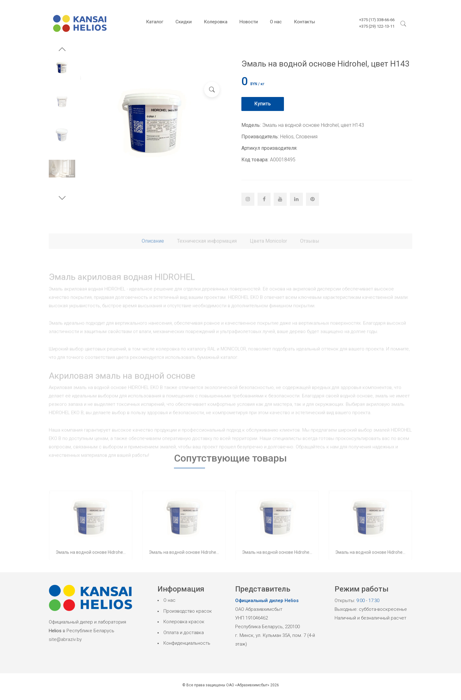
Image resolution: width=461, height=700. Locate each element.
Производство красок (187, 611)
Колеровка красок (183, 621)
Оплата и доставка (183, 632)
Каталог (154, 22)
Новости (249, 22)
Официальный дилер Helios (267, 600)
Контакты (304, 22)
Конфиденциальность (186, 643)
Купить (262, 104)
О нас (276, 22)
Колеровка (215, 22)
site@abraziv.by (65, 639)
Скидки (184, 22)
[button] (62, 50)
